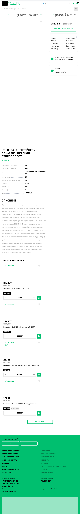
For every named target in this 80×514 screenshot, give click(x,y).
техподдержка (57, 509)
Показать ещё (40, 346)
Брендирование (47, 397)
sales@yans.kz (9, 416)
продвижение (49, 510)
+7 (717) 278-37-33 (10, 406)
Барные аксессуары (9, 385)
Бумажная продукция (10, 382)
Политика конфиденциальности (12, 508)
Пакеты (4, 391)
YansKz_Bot (46, 406)
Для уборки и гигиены (10, 394)
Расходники (6, 397)
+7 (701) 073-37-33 (10, 411)
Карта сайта (5, 511)
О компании (45, 376)
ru (44, 3)
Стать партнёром (47, 382)
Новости (44, 394)
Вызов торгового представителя (53, 391)
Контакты (44, 388)
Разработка (49, 509)
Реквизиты (45, 385)
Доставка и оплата (48, 379)
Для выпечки (7, 388)
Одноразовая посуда (10, 379)
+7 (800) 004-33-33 (10, 408)
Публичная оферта (7, 505)
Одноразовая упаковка (11, 376)
